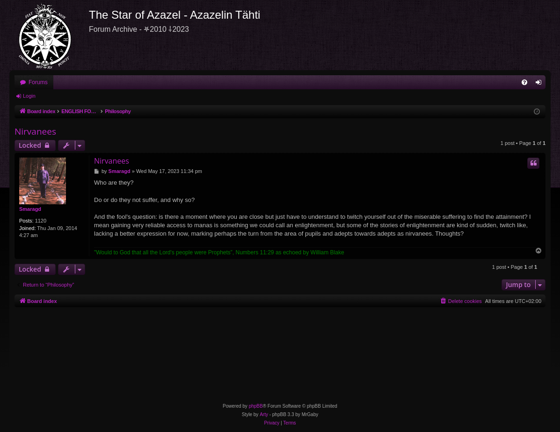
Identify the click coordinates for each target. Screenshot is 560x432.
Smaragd (30, 209)
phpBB (256, 406)
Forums (38, 82)
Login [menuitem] (540, 84)
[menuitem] (524, 82)
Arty (264, 414)
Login (29, 96)
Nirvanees (35, 131)
